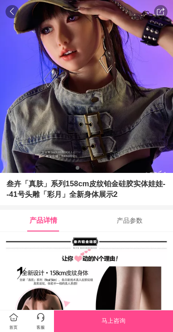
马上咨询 (113, 320)
